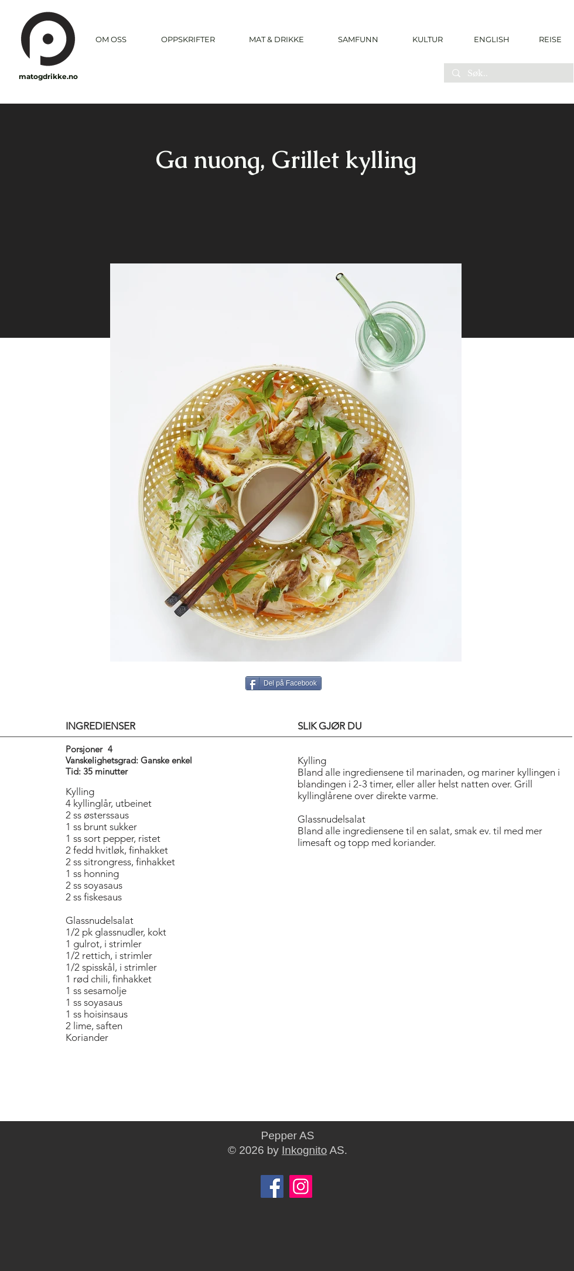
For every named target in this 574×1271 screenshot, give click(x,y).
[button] (188, 39)
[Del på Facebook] (283, 683)
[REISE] (546, 39)
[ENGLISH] (491, 39)
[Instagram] (300, 1186)
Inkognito (304, 1150)
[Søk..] (508, 73)
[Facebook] (272, 1186)
